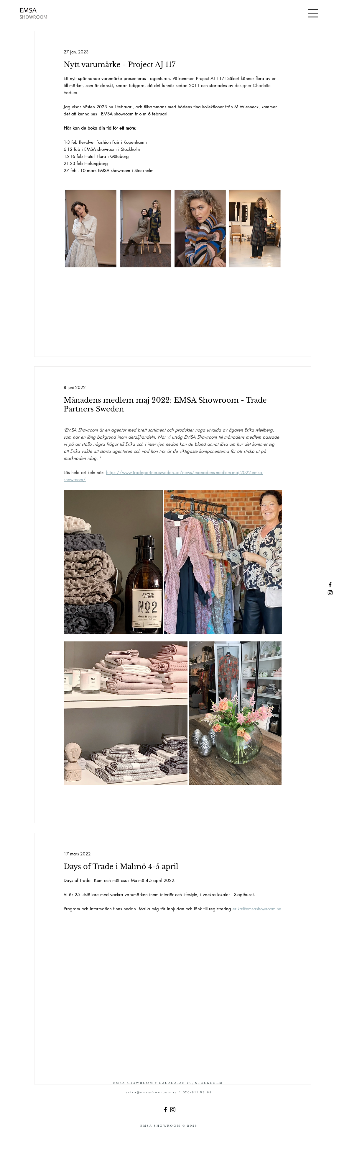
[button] (313, 13)
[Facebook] (165, 1109)
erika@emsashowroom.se (152, 1092)
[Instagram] (172, 1109)
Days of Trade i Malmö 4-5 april (121, 866)
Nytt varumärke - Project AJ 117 (119, 64)
